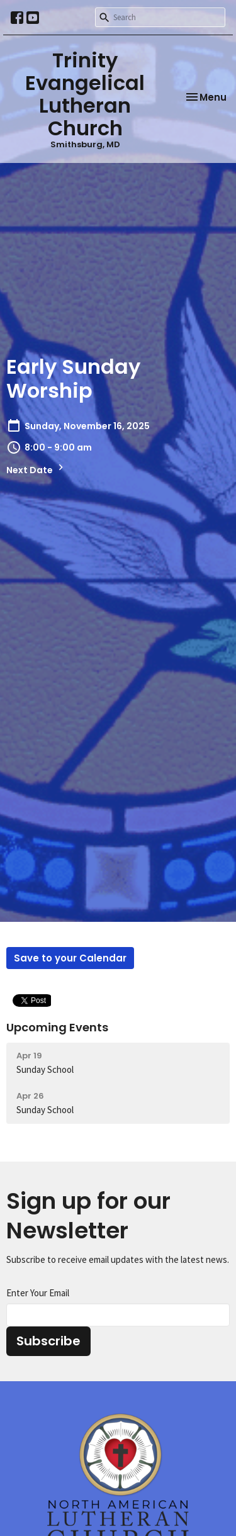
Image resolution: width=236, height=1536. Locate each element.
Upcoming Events (57, 1027)
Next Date (36, 468)
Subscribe (48, 1341)
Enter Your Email (37, 1293)
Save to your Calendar (70, 958)
